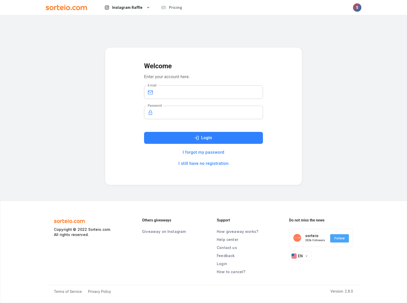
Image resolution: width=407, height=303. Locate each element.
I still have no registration (204, 163)
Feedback (226, 255)
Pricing (171, 7)
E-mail (152, 85)
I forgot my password (204, 152)
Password (155, 105)
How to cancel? (231, 272)
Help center (227, 239)
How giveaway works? (237, 231)
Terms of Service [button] (68, 291)
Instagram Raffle (128, 7)
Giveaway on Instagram (164, 231)
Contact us (227, 247)
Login (203, 137)
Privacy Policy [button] (99, 291)
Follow (339, 238)
